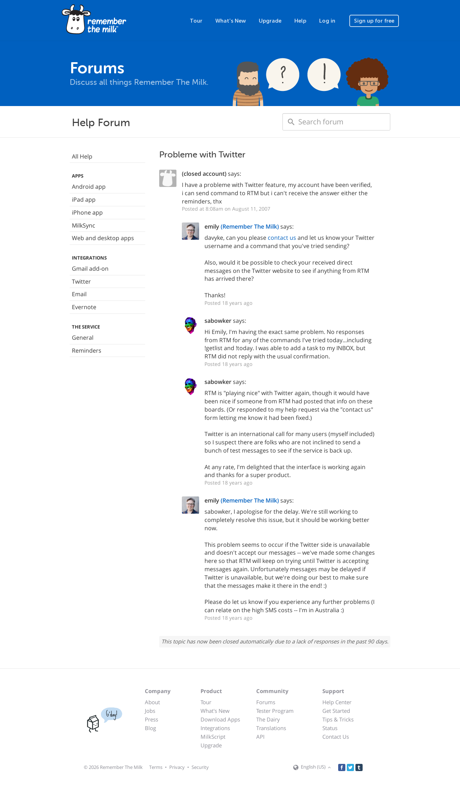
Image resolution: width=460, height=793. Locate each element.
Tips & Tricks (338, 719)
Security (200, 767)
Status (329, 728)
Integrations (215, 728)
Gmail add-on (90, 268)
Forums (265, 702)
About (152, 702)
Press (151, 719)
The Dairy (268, 719)
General (82, 338)
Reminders (86, 350)
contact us (282, 238)
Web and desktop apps (103, 238)
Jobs (150, 710)
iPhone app (87, 212)
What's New (230, 21)
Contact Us (335, 736)
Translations (271, 728)
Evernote (84, 307)
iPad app (84, 199)
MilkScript (213, 736)
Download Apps (220, 719)
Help (300, 21)
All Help (82, 156)
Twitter (81, 281)
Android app (89, 187)
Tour (196, 21)
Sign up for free (374, 21)
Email (79, 294)
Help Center (336, 702)
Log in (327, 21)
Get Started (336, 710)
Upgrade (270, 21)
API (260, 736)
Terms (155, 767)
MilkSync (83, 225)
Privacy (177, 767)
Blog (150, 728)
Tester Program (275, 710)
